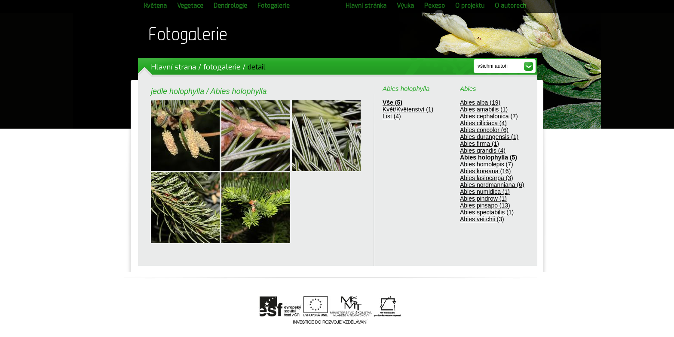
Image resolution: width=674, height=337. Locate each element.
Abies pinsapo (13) (485, 205)
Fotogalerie (273, 6)
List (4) (392, 116)
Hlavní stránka (366, 6)
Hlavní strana (173, 67)
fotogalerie (221, 67)
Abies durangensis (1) (489, 136)
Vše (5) (392, 102)
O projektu (469, 6)
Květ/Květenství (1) (408, 109)
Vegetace (190, 6)
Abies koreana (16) (485, 171)
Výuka (405, 6)
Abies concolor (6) (484, 129)
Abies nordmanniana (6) (492, 184)
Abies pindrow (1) (483, 198)
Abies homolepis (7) (486, 164)
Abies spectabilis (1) (487, 212)
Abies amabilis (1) (484, 109)
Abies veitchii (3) (482, 219)
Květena (155, 6)
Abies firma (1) (479, 143)
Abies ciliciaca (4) (483, 123)
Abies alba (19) (480, 102)
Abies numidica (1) (485, 191)
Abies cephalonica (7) (489, 116)
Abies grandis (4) (483, 150)
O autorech (510, 6)
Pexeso (434, 6)
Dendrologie (230, 6)
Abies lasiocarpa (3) (486, 178)
